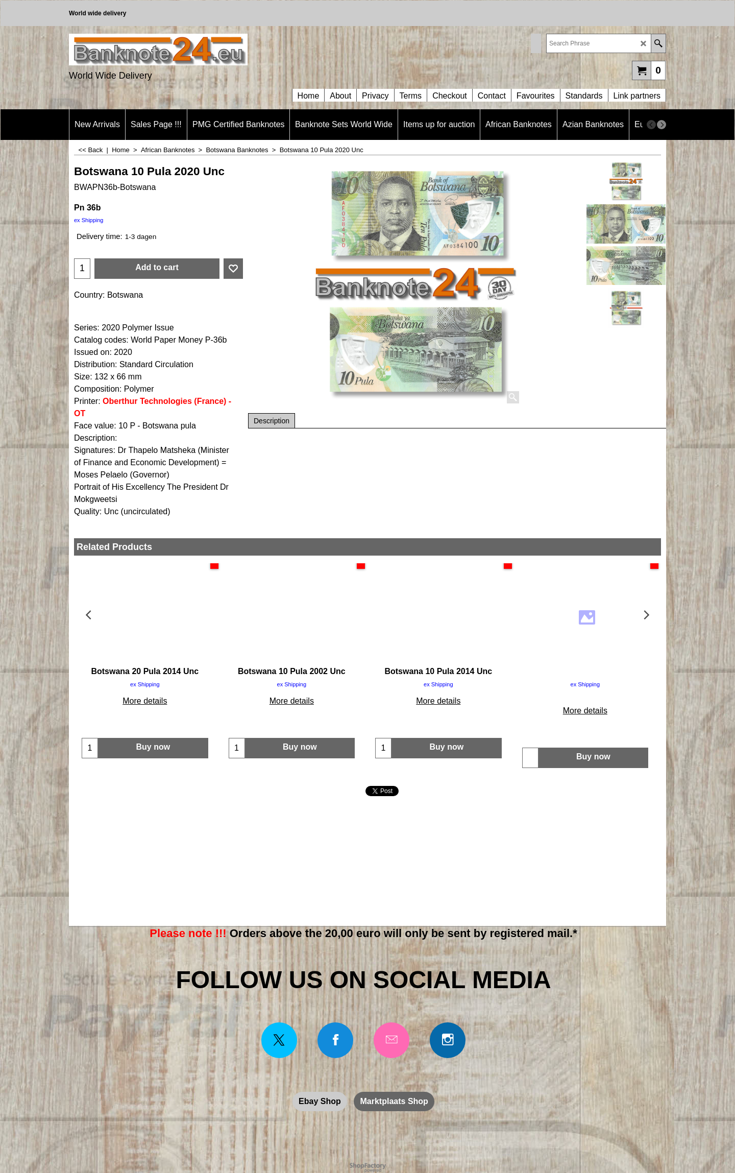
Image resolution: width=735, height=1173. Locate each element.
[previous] (651, 124)
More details (144, 701)
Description (271, 421)
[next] (661, 124)
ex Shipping (89, 220)
